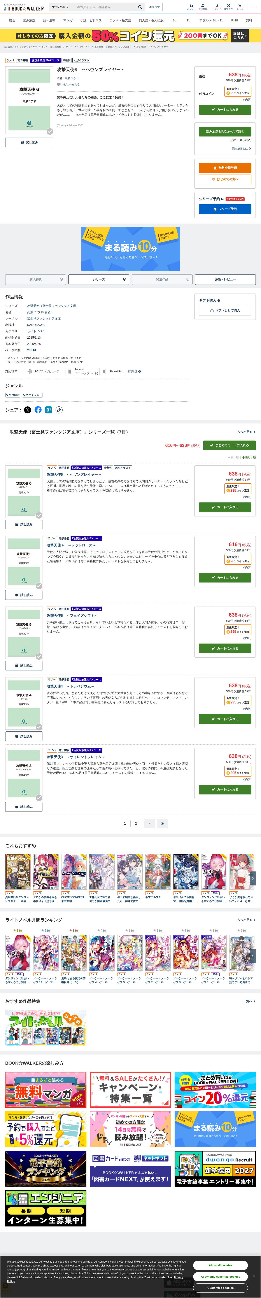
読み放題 (29, 20)
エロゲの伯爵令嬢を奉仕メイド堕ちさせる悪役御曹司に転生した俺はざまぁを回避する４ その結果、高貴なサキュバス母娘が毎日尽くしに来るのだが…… (45, 899)
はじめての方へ (225, 179)
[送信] (141, 7)
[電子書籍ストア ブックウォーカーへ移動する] (20, 46)
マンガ (67, 20)
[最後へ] (162, 823)
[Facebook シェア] (38, 410)
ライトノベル (36, 331)
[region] (130, 1276)
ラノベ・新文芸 (120, 20)
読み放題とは (241, 148)
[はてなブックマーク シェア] (48, 410)
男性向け (12, 395)
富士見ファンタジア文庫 (44, 318)
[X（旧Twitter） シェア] (27, 410)
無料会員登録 (225, 168)
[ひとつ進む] (149, 823)
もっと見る (246, 432)
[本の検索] (61, 7)
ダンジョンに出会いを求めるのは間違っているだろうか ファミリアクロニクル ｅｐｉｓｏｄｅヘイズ (214, 899)
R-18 (234, 20)
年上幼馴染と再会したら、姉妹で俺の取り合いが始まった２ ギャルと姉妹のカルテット (130, 899)
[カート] (239, 7)
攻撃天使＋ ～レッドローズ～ (71, 545)
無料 (249, 20)
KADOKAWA (36, 325)
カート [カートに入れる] (225, 507)
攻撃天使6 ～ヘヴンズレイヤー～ (74, 474)
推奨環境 (134, 371)
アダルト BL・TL (211, 20)
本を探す (154, 7)
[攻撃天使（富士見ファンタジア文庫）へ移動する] (113, 46)
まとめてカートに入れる (229, 445)
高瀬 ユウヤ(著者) (39, 312)
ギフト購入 (209, 300)
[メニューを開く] (254, 7)
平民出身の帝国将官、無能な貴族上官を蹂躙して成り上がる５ (185, 899)
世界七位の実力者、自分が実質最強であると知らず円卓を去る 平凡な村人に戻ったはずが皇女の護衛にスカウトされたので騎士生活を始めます (101, 899)
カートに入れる (225, 110)
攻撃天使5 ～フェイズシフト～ (72, 616)
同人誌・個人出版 (151, 20)
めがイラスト (32, 395)
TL (188, 20)
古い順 (233, 457)
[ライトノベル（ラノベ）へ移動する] (78, 46)
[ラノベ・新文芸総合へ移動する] (51, 46)
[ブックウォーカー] (24, 7)
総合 (12, 20)
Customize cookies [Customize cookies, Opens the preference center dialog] (220, 1287)
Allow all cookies (220, 1265)
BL (174, 20)
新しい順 (249, 457)
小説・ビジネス (91, 20)
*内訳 (247, 99)
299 (31, 350)
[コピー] (59, 410)
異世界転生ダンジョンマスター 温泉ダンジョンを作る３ (17, 899)
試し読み (29, 142)
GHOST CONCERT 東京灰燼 (74, 899)
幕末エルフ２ (153, 897)
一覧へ (249, 1001)
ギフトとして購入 (225, 310)
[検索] (141, 7)
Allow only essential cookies (220, 1276)
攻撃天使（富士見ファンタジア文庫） (53, 306)
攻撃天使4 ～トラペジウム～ (70, 686)
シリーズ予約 (211, 199)
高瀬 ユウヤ (72, 78)
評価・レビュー (225, 279)
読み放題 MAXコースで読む (225, 131)
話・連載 (49, 20)
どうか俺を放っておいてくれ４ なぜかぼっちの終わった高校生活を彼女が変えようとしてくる (241, 899)
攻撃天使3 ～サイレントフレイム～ (76, 757)
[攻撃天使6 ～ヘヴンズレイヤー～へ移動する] (153, 46)
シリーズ (109, 279)
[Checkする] (49, 131)
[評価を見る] (68, 84)
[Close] (254, 1276)
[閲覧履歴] (228, 7)
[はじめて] (217, 7)
